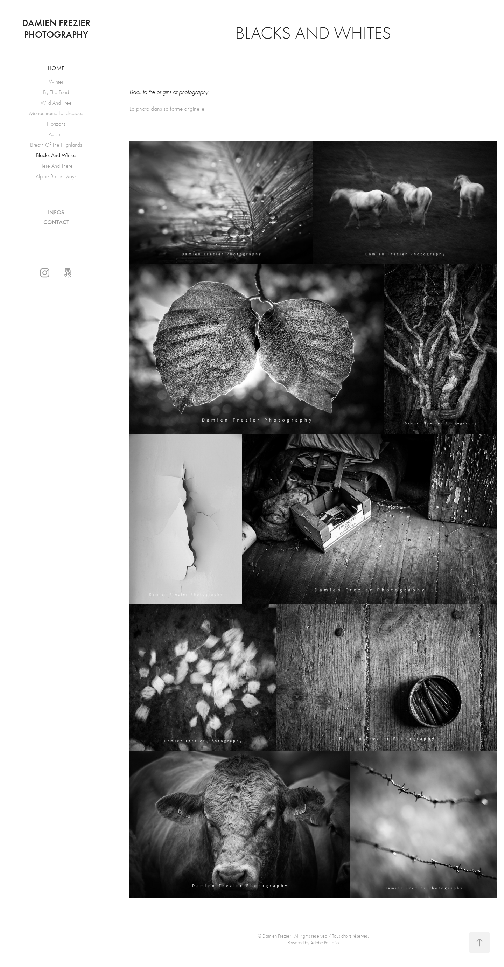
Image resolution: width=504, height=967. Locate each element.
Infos (56, 212)
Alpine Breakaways (56, 176)
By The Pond (56, 92)
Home (56, 67)
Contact (56, 222)
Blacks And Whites (56, 155)
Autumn (56, 134)
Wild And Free (56, 103)
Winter (56, 82)
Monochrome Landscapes (56, 113)
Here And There (56, 166)
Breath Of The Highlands (56, 145)
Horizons (56, 124)
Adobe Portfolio (324, 943)
